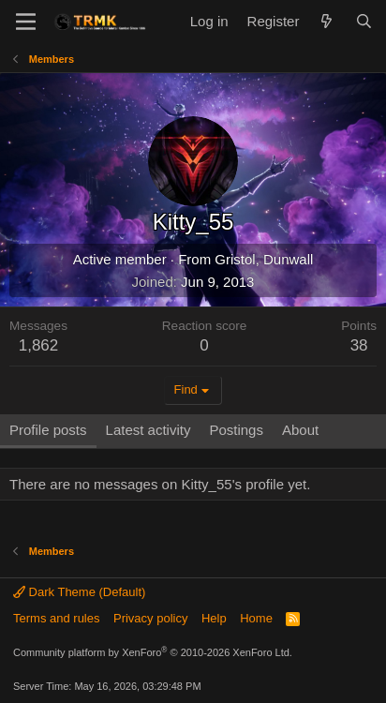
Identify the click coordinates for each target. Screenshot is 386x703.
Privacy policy (150, 618)
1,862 (39, 345)
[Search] (364, 21)
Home (256, 618)
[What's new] (326, 21)
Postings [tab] (236, 430)
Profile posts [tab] (48, 430)
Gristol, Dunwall (264, 259)
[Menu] (26, 21)
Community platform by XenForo (152, 652)
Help (214, 618)
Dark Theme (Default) (79, 592)
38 (359, 345)
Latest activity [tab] (148, 430)
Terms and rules (56, 618)
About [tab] (300, 430)
